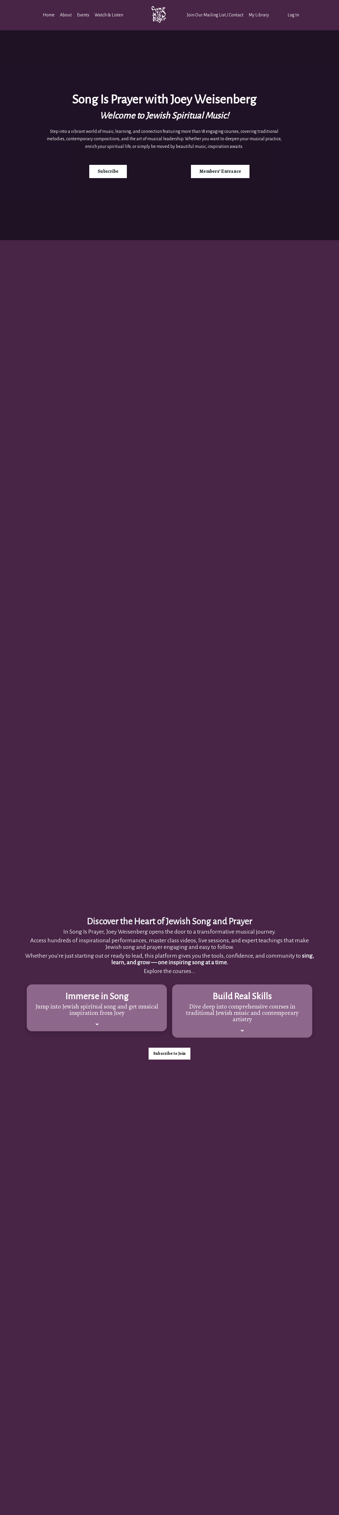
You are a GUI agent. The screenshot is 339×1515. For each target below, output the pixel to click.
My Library (259, 15)
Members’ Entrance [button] (220, 171)
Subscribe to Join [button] (169, 1053)
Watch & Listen (109, 15)
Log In (293, 15)
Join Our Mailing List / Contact (215, 15)
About (66, 15)
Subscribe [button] (108, 171)
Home (49, 15)
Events (83, 15)
